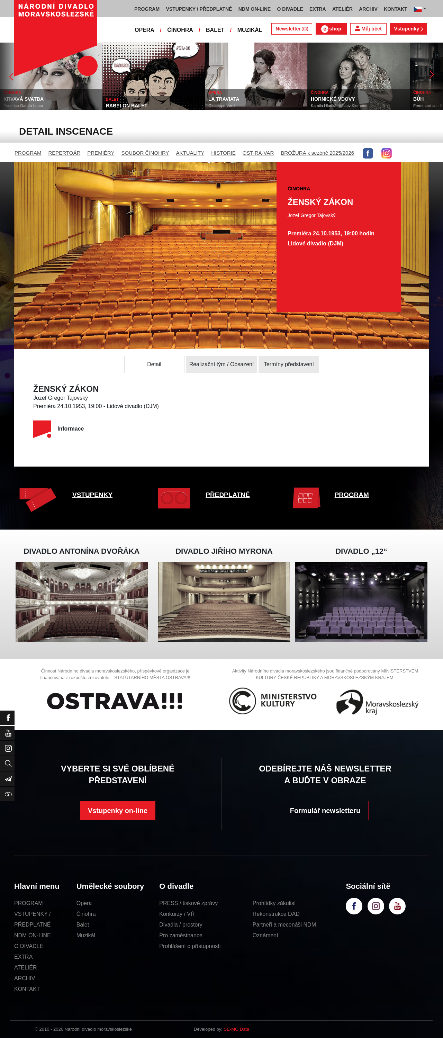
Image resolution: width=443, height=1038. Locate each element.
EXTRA (23, 957)
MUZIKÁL (249, 30)
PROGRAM (28, 153)
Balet (82, 925)
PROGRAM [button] (147, 9)
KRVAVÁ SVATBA (23, 99)
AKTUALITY (190, 153)
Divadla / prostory (180, 925)
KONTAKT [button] (395, 9)
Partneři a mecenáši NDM (284, 925)
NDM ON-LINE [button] (254, 9)
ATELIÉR (25, 968)
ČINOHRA (180, 30)
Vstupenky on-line (117, 810)
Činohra (86, 914)
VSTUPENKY (92, 494)
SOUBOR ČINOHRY (145, 153)
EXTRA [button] (317, 9)
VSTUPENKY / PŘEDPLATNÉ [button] (199, 9)
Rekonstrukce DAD (276, 914)
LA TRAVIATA (223, 99)
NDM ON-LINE (32, 935)
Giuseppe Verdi (222, 105)
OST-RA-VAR (258, 153)
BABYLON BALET (126, 105)
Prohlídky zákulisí (274, 903)
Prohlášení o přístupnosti (189, 946)
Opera (84, 903)
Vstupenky (408, 28)
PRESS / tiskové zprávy (188, 903)
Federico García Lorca (23, 105)
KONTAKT (27, 989)
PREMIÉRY (100, 153)
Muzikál (85, 935)
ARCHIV (24, 978)
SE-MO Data (237, 1029)
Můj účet (368, 28)
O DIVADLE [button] (290, 9)
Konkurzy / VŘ (177, 914)
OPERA (144, 30)
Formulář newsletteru (325, 810)
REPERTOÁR (64, 153)
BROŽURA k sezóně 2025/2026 (317, 153)
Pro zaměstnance (180, 935)
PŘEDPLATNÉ (228, 494)
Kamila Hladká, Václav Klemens (339, 105)
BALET (215, 30)
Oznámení (265, 935)
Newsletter (291, 28)
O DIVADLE (28, 946)
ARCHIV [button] (368, 9)
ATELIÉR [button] (342, 9)
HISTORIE (223, 153)
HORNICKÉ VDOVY (333, 99)
